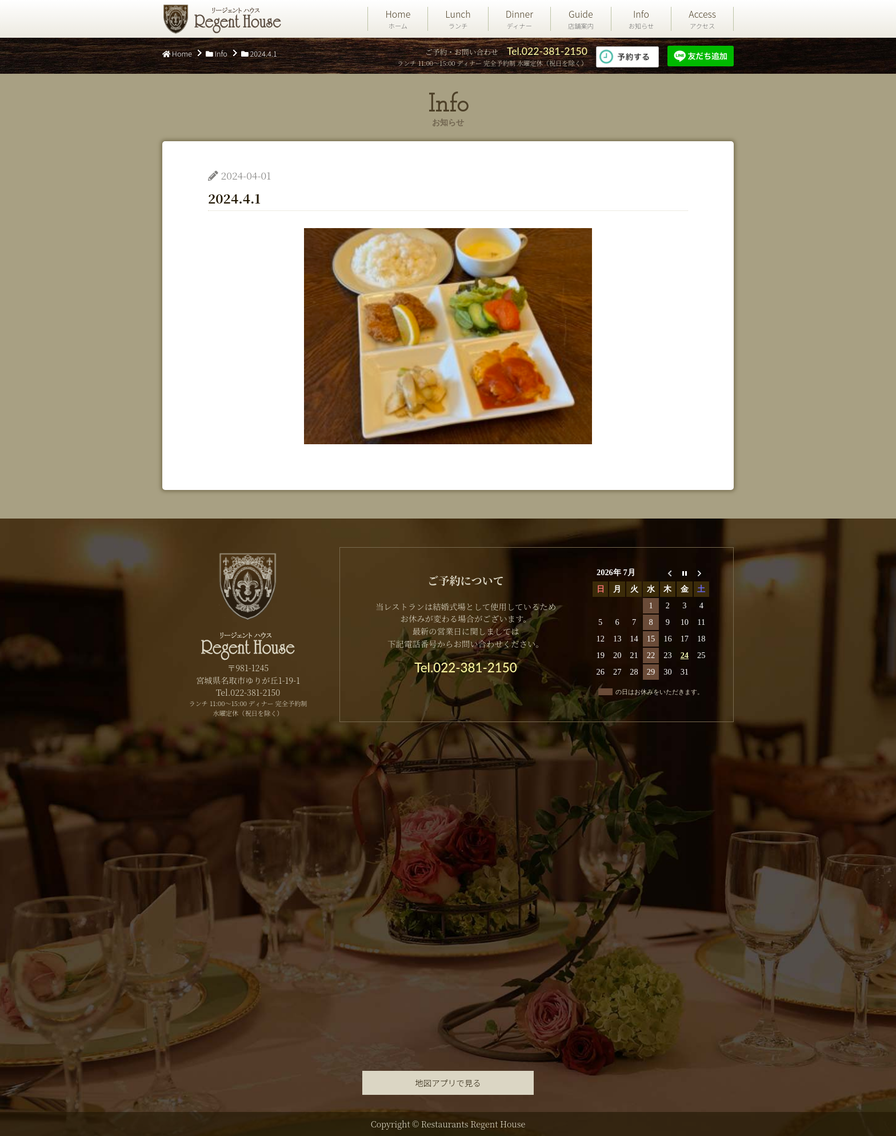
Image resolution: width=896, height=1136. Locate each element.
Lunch (457, 19)
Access (702, 19)
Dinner (519, 19)
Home (397, 19)
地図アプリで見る (448, 1083)
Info (641, 19)
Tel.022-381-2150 (547, 51)
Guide (581, 19)
